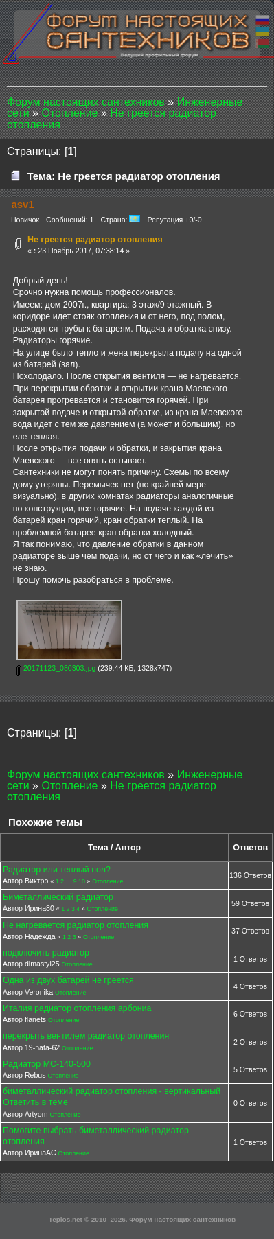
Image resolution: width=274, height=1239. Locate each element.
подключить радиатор (46, 953)
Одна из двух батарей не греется (68, 980)
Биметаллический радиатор (58, 897)
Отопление (107, 881)
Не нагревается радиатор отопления (75, 925)
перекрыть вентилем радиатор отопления (86, 1036)
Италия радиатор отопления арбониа (77, 1008)
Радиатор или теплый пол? (57, 870)
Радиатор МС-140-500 (47, 1064)
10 (81, 881)
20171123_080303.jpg (55, 668)
